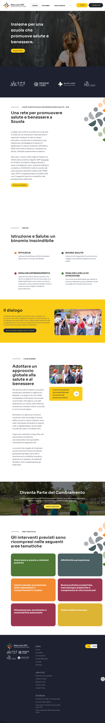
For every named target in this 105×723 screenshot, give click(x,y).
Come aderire (40, 656)
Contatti (38, 662)
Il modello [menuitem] (46, 6)
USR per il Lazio (41, 679)
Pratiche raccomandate (44, 676)
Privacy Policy (40, 685)
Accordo (45, 160)
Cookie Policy (40, 688)
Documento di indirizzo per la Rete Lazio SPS (48, 706)
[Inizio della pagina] (103, 679)
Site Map (39, 665)
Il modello (39, 653)
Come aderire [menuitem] (59, 6)
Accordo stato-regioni (43, 702)
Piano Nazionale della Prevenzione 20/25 (48, 711)
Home (38, 650)
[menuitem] (70, 5)
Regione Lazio (40, 682)
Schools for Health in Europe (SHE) (48, 699)
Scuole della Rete (42, 659)
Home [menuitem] (34, 6)
